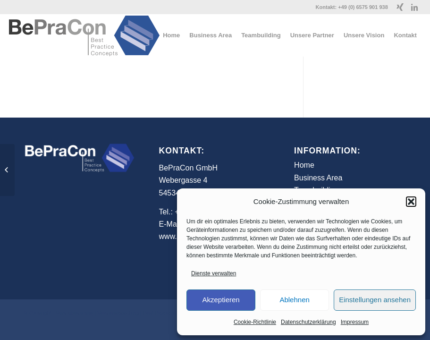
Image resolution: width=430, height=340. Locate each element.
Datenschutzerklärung (308, 322)
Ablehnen (294, 300)
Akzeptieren (220, 300)
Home (304, 165)
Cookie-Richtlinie (255, 322)
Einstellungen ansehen (375, 300)
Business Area (318, 178)
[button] (411, 201)
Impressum (355, 322)
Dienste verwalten (213, 273)
